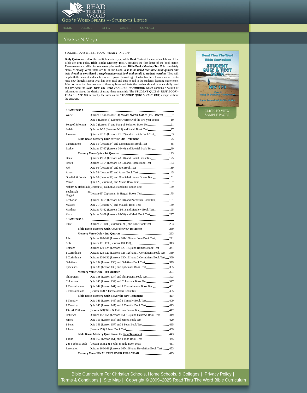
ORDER (125, 27)
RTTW (106, 27)
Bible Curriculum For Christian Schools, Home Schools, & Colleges (135, 374)
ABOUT (86, 27)
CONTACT (147, 27)
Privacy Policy (218, 374)
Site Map (112, 380)
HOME (67, 27)
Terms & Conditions (79, 380)
